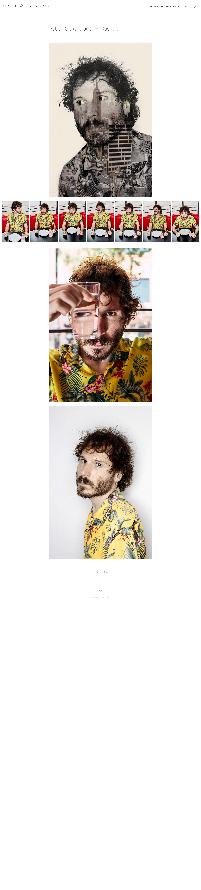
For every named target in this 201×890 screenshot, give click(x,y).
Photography (156, 6)
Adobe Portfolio (104, 597)
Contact (187, 6)
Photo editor (172, 6)
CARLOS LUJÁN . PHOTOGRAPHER (26, 6)
